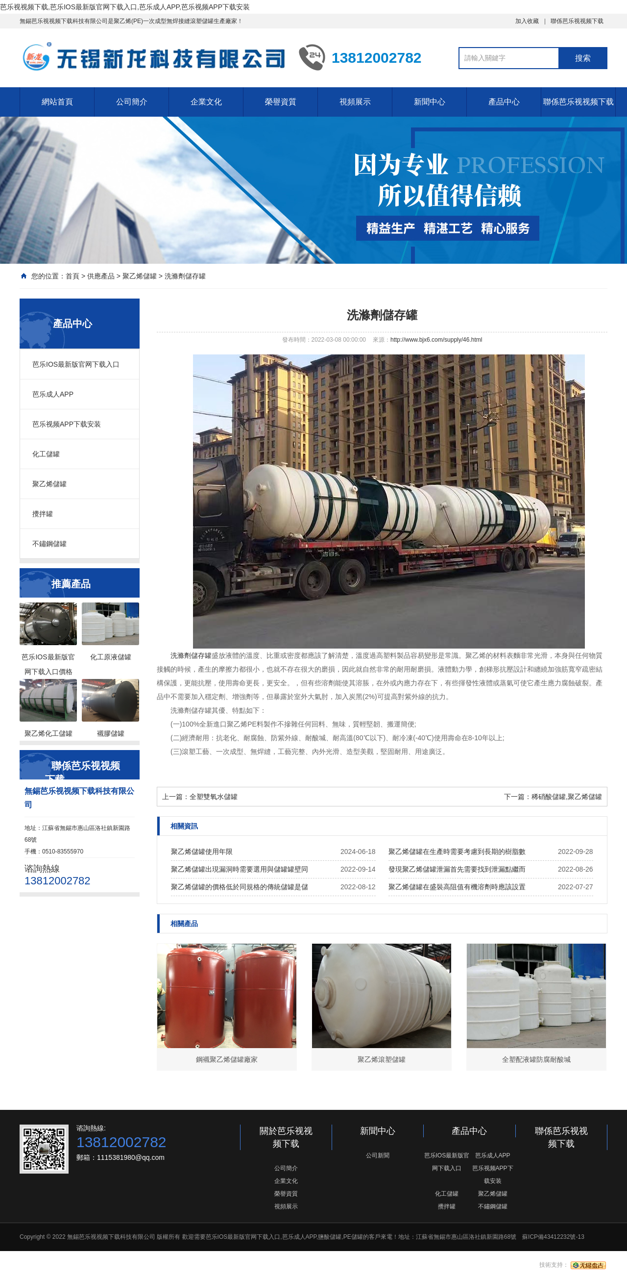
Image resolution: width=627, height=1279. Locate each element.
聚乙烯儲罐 (139, 276)
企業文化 (206, 102)
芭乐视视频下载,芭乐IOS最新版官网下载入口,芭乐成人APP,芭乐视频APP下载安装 (125, 7)
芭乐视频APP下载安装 (66, 424)
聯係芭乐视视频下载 (577, 21)
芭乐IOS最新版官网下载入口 (76, 364)
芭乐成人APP (52, 394)
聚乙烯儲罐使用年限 (202, 851)
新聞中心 (429, 102)
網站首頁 (57, 102)
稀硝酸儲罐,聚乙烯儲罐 (566, 797)
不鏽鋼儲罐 (49, 544)
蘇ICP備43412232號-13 (553, 1236)
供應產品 (101, 276)
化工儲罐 (46, 454)
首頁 (72, 276)
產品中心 (504, 102)
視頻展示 (355, 102)
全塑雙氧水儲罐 (214, 797)
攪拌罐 (42, 514)
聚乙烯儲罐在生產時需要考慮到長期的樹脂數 (457, 851)
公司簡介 (131, 102)
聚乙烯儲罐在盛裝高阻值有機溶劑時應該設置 (457, 887)
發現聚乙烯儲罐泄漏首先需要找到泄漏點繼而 (457, 869)
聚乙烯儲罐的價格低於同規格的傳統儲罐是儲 (239, 887)
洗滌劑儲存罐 (185, 276)
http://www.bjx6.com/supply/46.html (436, 339)
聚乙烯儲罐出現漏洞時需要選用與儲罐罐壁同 (239, 869)
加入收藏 (527, 21)
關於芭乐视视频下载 (286, 1137)
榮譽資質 (280, 102)
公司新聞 (377, 1155)
